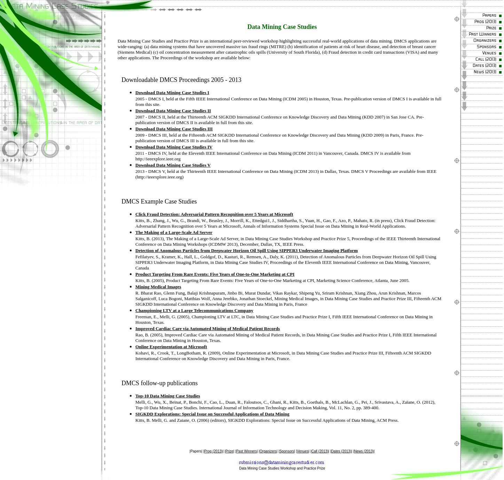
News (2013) (364, 451)
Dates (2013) (341, 451)
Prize (230, 451)
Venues (302, 451)
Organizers (268, 451)
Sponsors (286, 451)
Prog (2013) (213, 451)
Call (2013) (319, 451)
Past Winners (246, 451)
